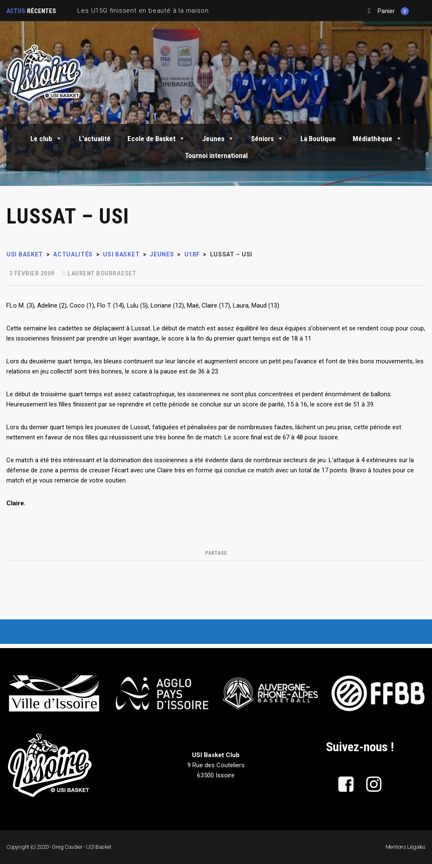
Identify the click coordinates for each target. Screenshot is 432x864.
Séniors (267, 138)
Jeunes (218, 138)
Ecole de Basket (156, 138)
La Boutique (318, 138)
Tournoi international (216, 155)
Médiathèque (377, 138)
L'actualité (95, 138)
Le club (46, 138)
